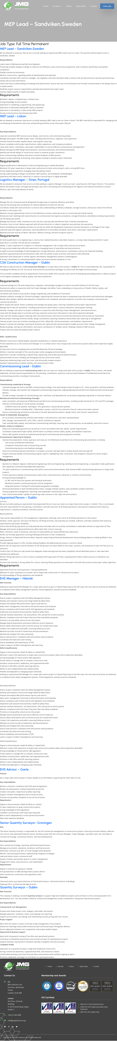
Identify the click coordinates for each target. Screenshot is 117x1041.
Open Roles (81, 6)
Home (45, 6)
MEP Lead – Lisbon (13, 116)
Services (56, 6)
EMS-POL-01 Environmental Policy (91, 1004)
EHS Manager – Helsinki (16, 578)
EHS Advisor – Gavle (14, 769)
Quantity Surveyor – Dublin (18, 887)
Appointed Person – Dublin (18, 497)
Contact (93, 6)
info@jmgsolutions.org (17, 1021)
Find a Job (107, 6)
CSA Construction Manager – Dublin (25, 262)
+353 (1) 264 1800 (14, 1015)
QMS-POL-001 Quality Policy (89, 1013)
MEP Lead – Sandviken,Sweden (22, 49)
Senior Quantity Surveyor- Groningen (26, 823)
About (69, 6)
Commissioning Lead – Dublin (20, 366)
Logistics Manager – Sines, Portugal (24, 180)
